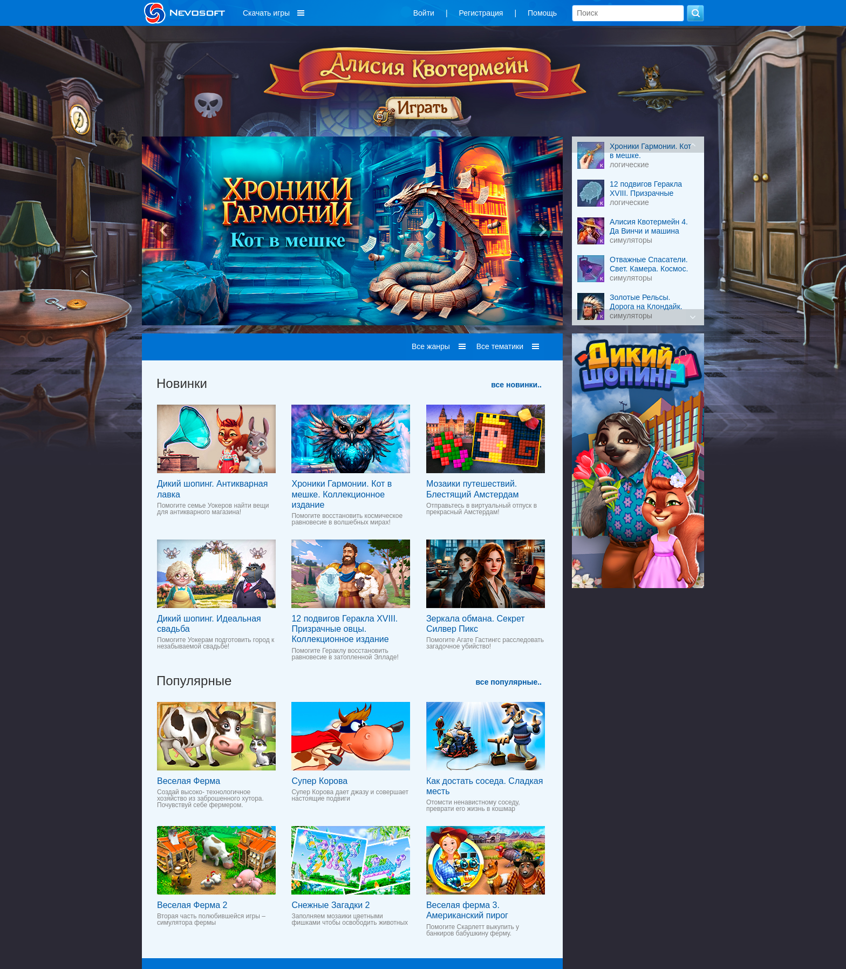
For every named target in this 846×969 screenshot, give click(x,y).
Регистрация (481, 13)
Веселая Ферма (188, 781)
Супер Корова (319, 781)
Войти (423, 13)
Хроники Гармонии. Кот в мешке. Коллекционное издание (341, 494)
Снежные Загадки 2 (330, 905)
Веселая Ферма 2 (192, 905)
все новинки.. (516, 384)
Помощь (542, 13)
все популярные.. (509, 682)
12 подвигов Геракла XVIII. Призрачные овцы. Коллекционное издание (344, 629)
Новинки (181, 383)
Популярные (193, 680)
